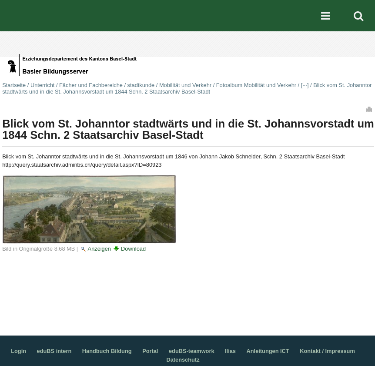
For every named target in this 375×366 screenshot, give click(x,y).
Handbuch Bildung (107, 351)
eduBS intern (54, 351)
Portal (150, 351)
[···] (305, 85)
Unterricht (42, 85)
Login (18, 351)
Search (358, 15)
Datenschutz (182, 359)
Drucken (369, 109)
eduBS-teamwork (191, 351)
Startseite (14, 85)
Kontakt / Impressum (327, 351)
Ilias (230, 351)
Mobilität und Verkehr (185, 85)
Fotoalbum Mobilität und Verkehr (256, 85)
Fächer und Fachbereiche (91, 85)
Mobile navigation (326, 15)
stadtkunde (141, 85)
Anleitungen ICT (268, 351)
